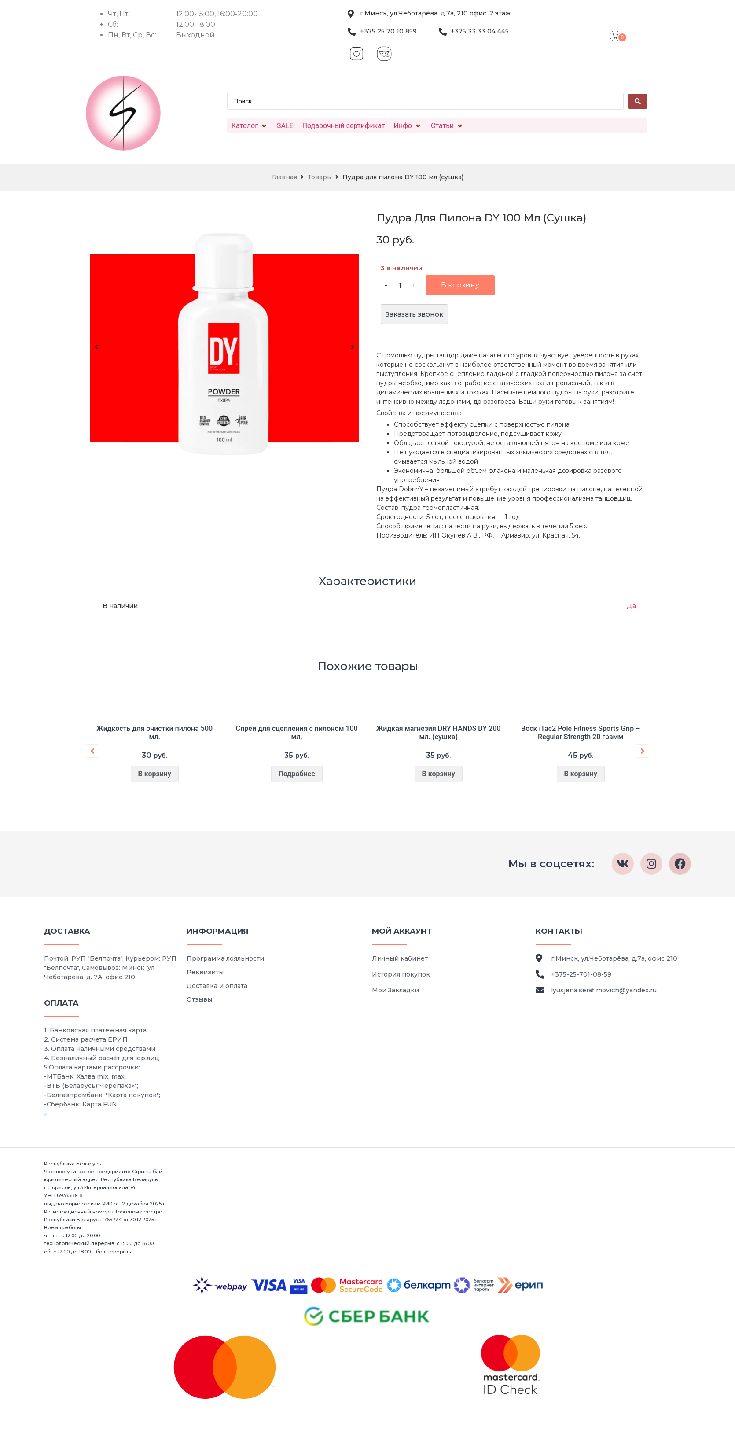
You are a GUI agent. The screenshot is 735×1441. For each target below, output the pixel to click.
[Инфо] (408, 125)
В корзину (460, 285)
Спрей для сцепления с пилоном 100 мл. (296, 732)
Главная (284, 177)
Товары (320, 177)
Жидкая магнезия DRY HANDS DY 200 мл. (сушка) (438, 732)
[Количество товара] (400, 285)
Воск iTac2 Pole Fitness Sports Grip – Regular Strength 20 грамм (580, 732)
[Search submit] (637, 101)
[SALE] (285, 125)
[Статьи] (447, 125)
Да (631, 606)
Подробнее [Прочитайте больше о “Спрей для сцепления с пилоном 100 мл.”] (296, 774)
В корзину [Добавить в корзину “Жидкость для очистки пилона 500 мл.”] (154, 774)
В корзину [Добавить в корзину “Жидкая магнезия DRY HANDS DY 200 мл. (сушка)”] (438, 774)
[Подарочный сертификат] (344, 125)
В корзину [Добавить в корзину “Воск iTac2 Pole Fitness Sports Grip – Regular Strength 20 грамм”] (580, 774)
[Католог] (249, 125)
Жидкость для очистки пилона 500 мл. (154, 732)
